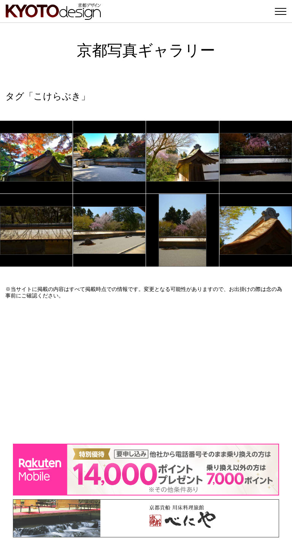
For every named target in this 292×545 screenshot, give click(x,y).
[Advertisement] (146, 371)
